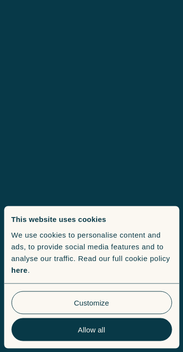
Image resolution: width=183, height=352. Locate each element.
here (19, 269)
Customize (91, 302)
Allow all (91, 329)
